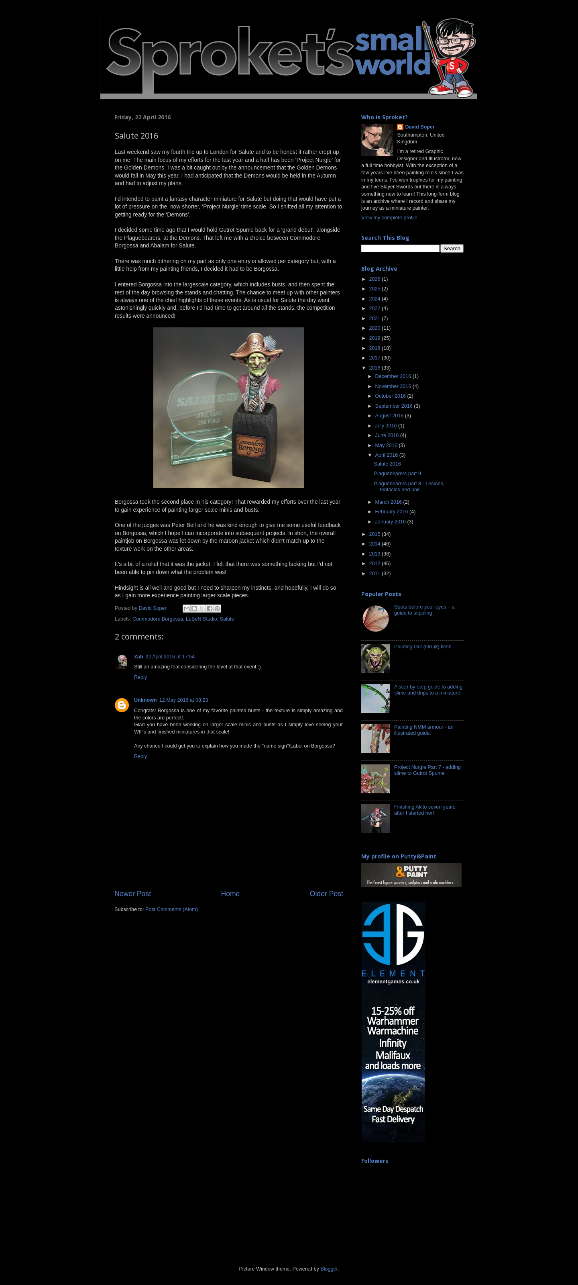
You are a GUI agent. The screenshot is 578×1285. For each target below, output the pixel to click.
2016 (375, 368)
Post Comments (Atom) (171, 909)
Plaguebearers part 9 (397, 473)
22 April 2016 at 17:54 (170, 657)
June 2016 (387, 435)
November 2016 (394, 386)
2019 (375, 338)
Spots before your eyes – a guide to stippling (424, 610)
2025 (375, 289)
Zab (138, 657)
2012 (375, 563)
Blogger (329, 1269)
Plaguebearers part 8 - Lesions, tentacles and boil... (409, 486)
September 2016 (394, 406)
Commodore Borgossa (157, 619)
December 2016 (394, 376)
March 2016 (389, 502)
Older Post (326, 894)
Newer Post (132, 894)
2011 (375, 573)
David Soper (419, 127)
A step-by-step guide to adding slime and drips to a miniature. (428, 690)
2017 (375, 358)
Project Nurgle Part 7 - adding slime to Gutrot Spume (427, 770)
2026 (375, 279)
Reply (140, 677)
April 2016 (387, 455)
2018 (375, 348)
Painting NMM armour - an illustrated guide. (424, 730)
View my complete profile (389, 218)
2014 (375, 544)
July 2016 (386, 426)
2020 (375, 328)
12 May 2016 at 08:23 (183, 700)
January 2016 (391, 522)
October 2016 (391, 396)
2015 (375, 534)
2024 (375, 299)
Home (230, 894)
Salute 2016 (387, 464)
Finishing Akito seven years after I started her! (425, 810)
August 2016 (390, 416)
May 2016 (387, 445)
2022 (375, 308)
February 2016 (392, 512)
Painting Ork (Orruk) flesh (423, 647)
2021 (375, 318)
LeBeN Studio (201, 619)
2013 (375, 554)
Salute (227, 619)
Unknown (145, 700)
